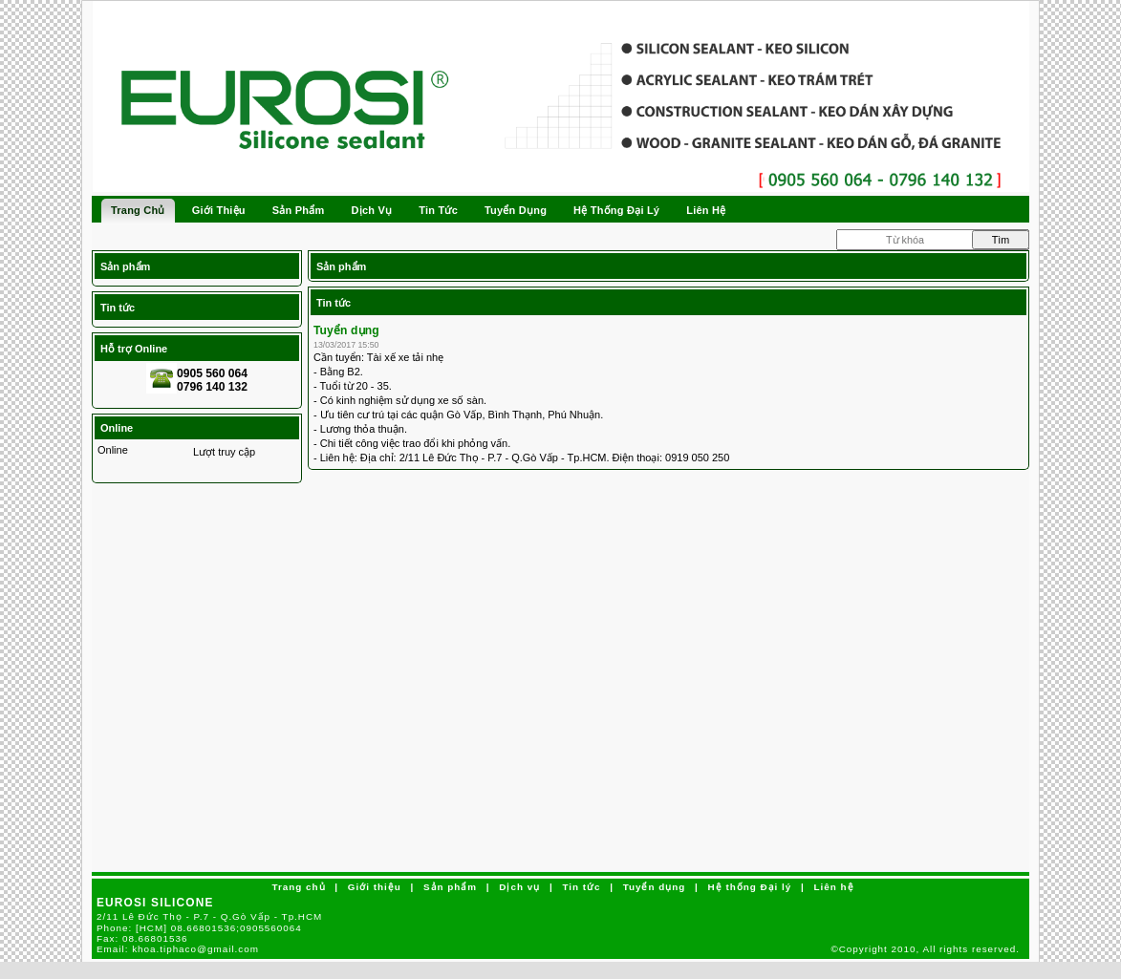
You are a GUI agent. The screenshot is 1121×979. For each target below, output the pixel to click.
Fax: (142, 938)
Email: (178, 949)
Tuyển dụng (346, 330)
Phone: (199, 928)
